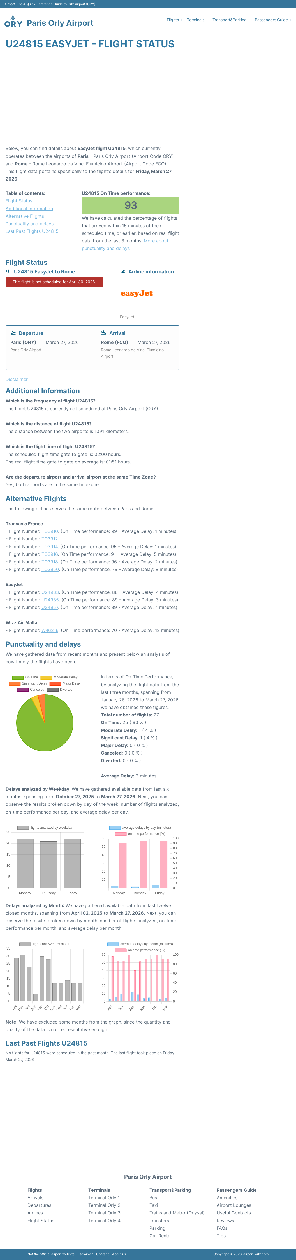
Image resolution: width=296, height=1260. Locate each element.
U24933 (50, 592)
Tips (221, 1235)
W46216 (49, 630)
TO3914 (49, 546)
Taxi (153, 1205)
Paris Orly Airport (60, 23)
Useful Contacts (234, 1212)
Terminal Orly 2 (104, 1205)
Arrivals (35, 1197)
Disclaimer (84, 1254)
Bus (153, 1197)
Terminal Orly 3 (104, 1212)
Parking (157, 1228)
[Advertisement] (148, 100)
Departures (39, 1205)
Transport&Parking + (231, 19)
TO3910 (49, 531)
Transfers (159, 1220)
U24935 (50, 600)
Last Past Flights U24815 (32, 231)
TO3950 (50, 569)
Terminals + (197, 19)
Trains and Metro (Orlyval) (177, 1212)
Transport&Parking (170, 1190)
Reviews (225, 1220)
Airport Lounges (234, 1205)
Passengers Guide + (273, 19)
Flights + (174, 19)
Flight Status (19, 200)
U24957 (49, 607)
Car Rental (160, 1235)
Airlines (35, 1212)
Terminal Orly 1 (104, 1197)
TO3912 (49, 539)
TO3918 (49, 562)
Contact (102, 1254)
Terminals (99, 1190)
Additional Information (29, 208)
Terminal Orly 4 (104, 1220)
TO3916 (49, 554)
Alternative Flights (25, 216)
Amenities (227, 1197)
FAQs (222, 1228)
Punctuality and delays (30, 223)
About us (119, 1254)
